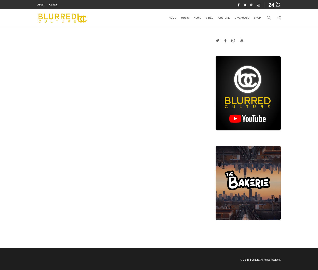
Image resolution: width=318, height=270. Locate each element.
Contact (53, 4)
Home (172, 17)
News (197, 17)
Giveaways (242, 17)
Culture (224, 17)
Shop (257, 17)
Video (209, 17)
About (40, 4)
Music (185, 17)
